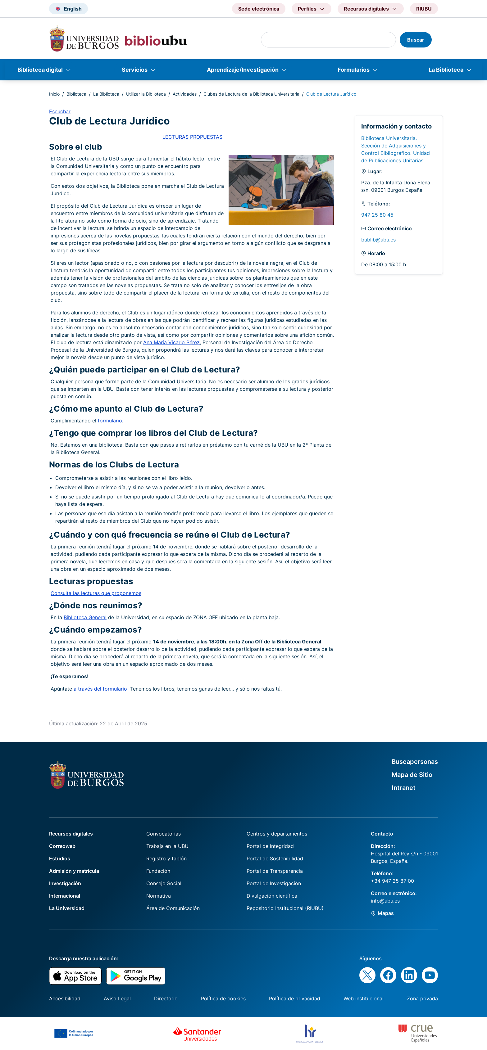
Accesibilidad (64, 998)
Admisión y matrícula (74, 871)
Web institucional (364, 998)
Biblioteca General (85, 617)
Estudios (59, 858)
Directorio (166, 998)
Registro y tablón (166, 858)
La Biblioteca (446, 69)
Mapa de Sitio (412, 774)
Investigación (65, 883)
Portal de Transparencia (275, 871)
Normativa (158, 896)
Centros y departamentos (277, 834)
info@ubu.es (385, 901)
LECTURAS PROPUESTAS (192, 137)
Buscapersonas (415, 761)
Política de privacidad (294, 998)
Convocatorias (163, 834)
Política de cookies (223, 998)
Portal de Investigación (274, 883)
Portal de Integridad (270, 846)
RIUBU (424, 9)
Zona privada (422, 998)
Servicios (135, 69)
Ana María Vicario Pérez (171, 342)
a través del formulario (100, 689)
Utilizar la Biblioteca (146, 94)
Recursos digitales (71, 834)
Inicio (54, 94)
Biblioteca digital (40, 69)
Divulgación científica (272, 896)
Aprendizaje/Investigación (243, 69)
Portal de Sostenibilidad (275, 858)
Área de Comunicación (173, 908)
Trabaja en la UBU (167, 846)
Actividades (185, 94)
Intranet (404, 787)
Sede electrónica (258, 9)
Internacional (64, 896)
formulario (110, 420)
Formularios (354, 69)
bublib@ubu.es (378, 240)
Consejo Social (163, 883)
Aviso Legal (117, 998)
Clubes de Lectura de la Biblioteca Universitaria (251, 94)
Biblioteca (76, 94)
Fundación (158, 871)
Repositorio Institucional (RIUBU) (285, 908)
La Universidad (66, 908)
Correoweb (62, 846)
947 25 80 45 (377, 215)
